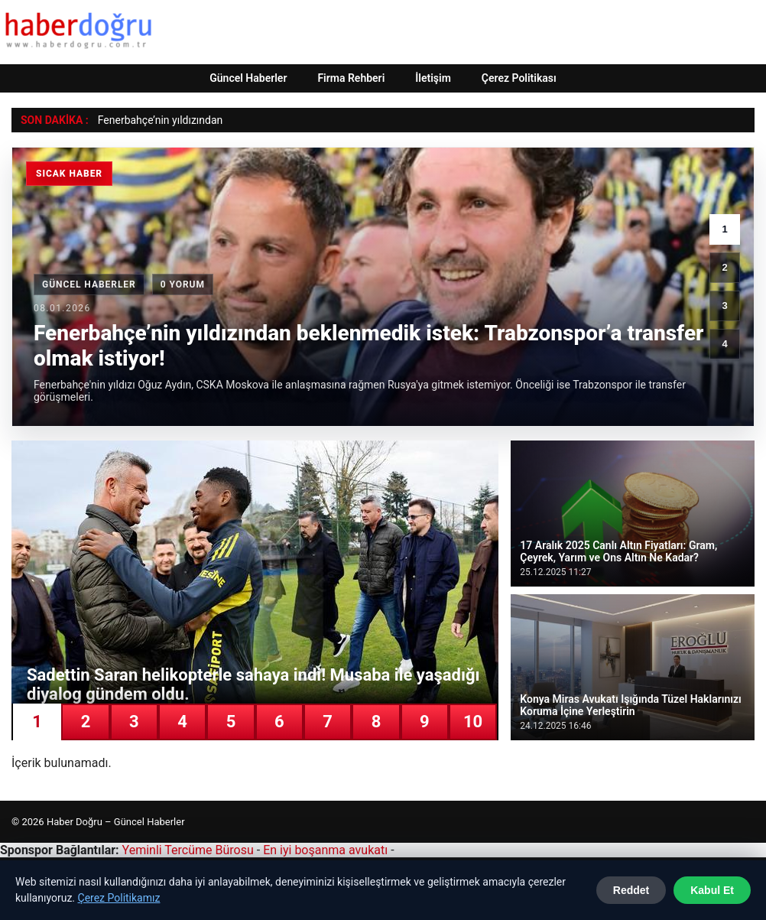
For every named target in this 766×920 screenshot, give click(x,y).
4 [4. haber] (724, 343)
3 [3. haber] (724, 305)
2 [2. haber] (724, 267)
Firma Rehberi (351, 78)
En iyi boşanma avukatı (325, 850)
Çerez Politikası (519, 78)
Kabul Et (712, 890)
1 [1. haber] (724, 229)
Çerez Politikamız (119, 898)
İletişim (433, 78)
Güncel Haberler (248, 78)
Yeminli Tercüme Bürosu (188, 850)
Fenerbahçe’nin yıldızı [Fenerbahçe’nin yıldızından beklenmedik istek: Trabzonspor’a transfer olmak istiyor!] (149, 120)
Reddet (631, 890)
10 (472, 721)
